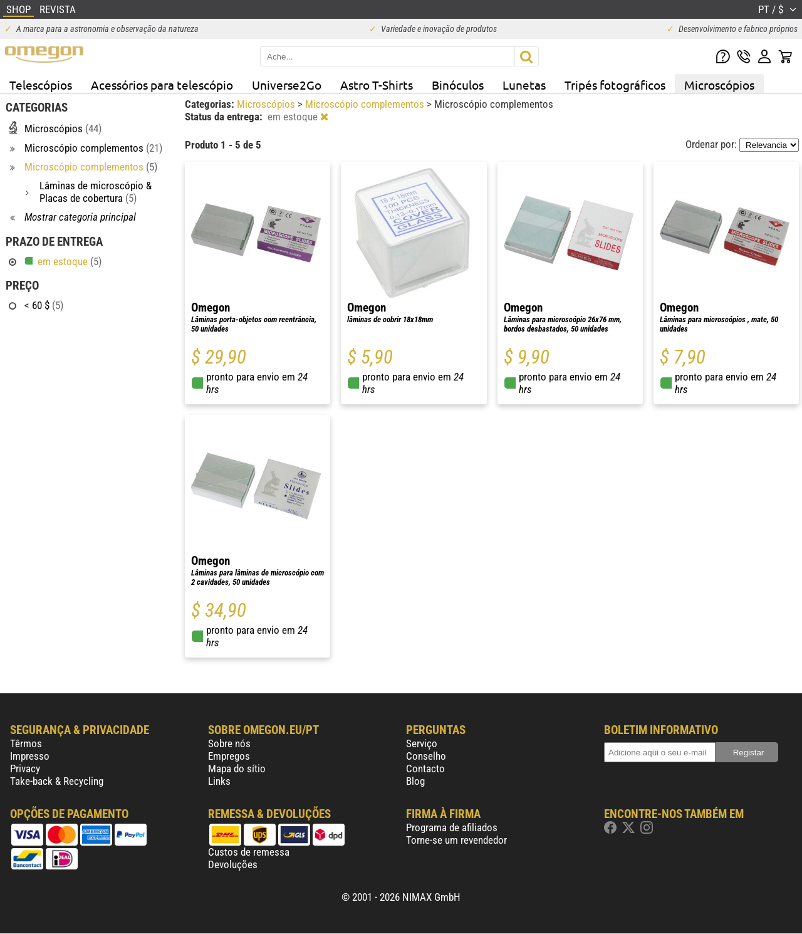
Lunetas (524, 84)
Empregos (229, 756)
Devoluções (233, 864)
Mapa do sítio (237, 768)
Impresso (29, 756)
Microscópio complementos (366, 104)
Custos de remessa (248, 852)
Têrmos (26, 743)
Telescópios (40, 84)
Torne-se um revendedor (456, 840)
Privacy (25, 768)
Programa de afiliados (451, 827)
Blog (415, 781)
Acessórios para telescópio (162, 84)
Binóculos (458, 84)
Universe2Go (286, 84)
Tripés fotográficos (615, 84)
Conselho (426, 756)
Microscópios (719, 84)
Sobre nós (229, 743)
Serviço (421, 743)
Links (219, 781)
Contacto (425, 768)
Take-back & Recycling (56, 781)
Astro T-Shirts (376, 84)
